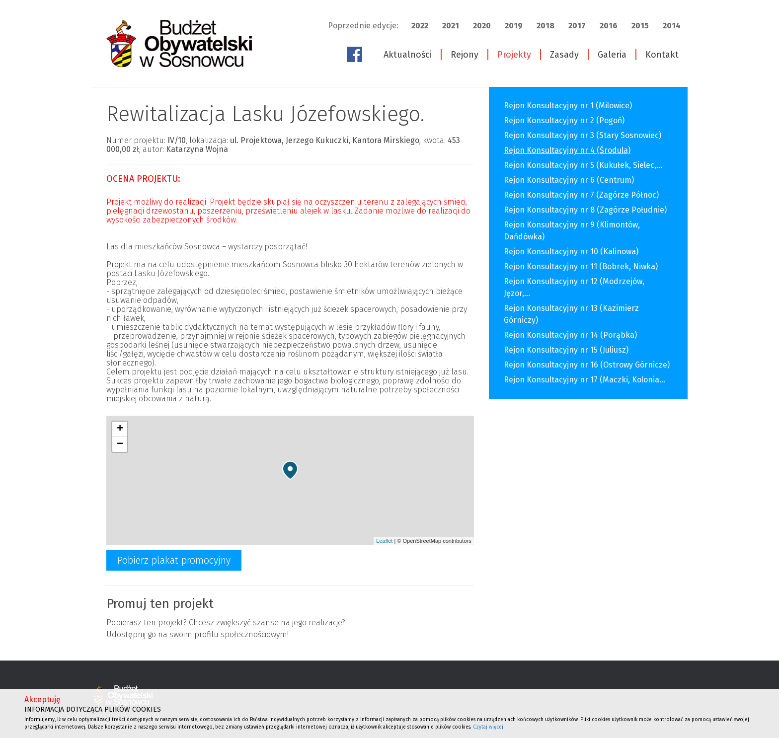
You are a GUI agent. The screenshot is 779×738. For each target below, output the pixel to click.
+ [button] (120, 429)
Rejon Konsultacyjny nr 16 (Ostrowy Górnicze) (587, 364)
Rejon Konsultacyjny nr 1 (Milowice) (568, 105)
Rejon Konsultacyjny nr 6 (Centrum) (569, 180)
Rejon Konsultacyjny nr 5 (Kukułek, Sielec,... (583, 165)
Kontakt (662, 54)
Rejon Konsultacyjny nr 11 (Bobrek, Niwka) (581, 266)
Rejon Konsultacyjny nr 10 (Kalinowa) (571, 251)
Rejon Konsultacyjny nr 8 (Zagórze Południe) (585, 210)
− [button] (120, 444)
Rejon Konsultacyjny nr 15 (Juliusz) (566, 350)
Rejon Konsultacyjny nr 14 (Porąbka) (570, 335)
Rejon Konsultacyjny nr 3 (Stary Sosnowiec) (582, 135)
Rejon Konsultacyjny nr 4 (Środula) (567, 150)
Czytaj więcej (488, 727)
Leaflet (384, 541)
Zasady (564, 54)
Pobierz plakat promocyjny (174, 560)
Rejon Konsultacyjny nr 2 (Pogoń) (564, 120)
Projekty (514, 54)
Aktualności (408, 54)
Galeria (612, 54)
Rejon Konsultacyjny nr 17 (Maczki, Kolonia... (584, 379)
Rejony (464, 54)
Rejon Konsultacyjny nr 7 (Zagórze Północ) (581, 195)
